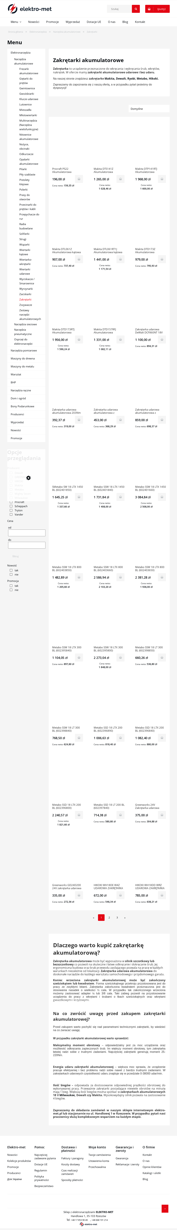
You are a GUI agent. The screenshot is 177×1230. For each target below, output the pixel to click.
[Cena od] (26, 533)
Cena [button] (10, 521)
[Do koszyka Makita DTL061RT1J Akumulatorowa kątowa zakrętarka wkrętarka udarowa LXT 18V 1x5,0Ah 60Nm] (120, 259)
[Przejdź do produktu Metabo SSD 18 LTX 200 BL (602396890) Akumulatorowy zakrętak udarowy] (109, 702)
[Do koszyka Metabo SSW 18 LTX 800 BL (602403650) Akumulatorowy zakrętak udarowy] (162, 577)
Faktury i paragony (72, 1158)
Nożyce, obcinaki (24, 146)
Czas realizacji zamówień (69, 1172)
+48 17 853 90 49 (79, 1220)
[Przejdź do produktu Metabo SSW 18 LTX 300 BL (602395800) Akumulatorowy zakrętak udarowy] (109, 622)
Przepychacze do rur (29, 216)
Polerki (23, 189)
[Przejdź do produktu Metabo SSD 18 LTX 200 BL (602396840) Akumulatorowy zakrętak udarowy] (150, 702)
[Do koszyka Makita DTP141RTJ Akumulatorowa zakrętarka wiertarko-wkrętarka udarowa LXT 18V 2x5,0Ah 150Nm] (162, 179)
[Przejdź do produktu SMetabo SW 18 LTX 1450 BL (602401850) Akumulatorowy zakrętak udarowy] (67, 462)
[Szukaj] (136, 9)
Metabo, (142, 78)
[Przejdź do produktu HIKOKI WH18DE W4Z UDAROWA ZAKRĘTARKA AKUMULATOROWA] (109, 860)
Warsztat (16, 374)
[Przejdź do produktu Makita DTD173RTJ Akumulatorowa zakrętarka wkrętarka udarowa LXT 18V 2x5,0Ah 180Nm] (67, 304)
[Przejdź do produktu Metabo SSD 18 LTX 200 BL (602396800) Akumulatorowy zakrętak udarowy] (67, 780)
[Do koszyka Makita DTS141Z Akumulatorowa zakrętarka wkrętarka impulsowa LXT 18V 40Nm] (120, 179)
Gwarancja (122, 1158)
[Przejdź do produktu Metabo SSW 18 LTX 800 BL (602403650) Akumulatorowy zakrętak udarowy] (150, 542)
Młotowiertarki (28, 115)
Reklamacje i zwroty (127, 1164)
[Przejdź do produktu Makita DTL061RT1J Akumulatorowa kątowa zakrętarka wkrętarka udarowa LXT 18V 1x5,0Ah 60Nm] (109, 224)
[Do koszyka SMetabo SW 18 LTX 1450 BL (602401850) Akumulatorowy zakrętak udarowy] (79, 497)
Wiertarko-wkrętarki (25, 262)
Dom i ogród (18, 398)
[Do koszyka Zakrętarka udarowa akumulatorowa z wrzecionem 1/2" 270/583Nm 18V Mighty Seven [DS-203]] (120, 420)
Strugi (22, 239)
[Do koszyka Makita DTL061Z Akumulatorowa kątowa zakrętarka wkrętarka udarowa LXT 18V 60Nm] (79, 259)
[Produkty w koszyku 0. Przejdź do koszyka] (157, 9)
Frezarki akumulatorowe (28, 71)
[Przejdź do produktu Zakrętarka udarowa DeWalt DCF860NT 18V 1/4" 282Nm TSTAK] (150, 304)
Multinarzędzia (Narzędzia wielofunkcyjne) (28, 125)
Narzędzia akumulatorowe (23, 61)
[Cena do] (26, 545)
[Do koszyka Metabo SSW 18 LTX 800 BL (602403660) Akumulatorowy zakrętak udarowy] (120, 577)
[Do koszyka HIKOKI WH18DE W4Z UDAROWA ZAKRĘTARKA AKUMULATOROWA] (120, 895)
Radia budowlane (26, 226)
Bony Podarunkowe (22, 406)
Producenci (17, 414)
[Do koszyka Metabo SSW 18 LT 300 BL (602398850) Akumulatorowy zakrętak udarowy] (162, 657)
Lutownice (25, 104)
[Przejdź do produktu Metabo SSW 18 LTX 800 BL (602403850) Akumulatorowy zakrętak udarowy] (67, 542)
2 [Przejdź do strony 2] (109, 917)
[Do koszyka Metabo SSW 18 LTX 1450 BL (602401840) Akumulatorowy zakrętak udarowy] (120, 497)
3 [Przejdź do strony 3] (117, 917)
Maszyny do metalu (22, 366)
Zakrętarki (25, 299)
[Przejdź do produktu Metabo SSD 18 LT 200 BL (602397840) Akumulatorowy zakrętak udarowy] (109, 780)
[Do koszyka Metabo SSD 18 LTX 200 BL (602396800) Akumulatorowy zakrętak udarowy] (79, 815)
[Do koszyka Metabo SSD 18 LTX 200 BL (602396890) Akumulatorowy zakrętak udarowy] (120, 738)
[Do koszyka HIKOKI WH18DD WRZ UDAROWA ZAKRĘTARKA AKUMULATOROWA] (162, 895)
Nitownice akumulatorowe (28, 137)
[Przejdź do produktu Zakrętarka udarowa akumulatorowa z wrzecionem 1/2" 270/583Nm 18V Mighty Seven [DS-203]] (109, 384)
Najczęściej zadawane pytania (45, 1156)
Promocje (16, 438)
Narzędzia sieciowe (25, 324)
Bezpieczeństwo (43, 1186)
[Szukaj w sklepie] (124, 9)
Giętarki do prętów (25, 81)
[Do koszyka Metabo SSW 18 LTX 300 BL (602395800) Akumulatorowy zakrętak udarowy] (120, 657)
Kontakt (147, 1154)
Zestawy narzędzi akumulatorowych (30, 314)
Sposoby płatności (72, 1180)
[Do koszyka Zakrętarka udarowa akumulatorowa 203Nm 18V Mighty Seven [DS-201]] (79, 420)
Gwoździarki (26, 93)
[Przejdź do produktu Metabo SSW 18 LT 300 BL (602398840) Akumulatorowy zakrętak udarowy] (67, 702)
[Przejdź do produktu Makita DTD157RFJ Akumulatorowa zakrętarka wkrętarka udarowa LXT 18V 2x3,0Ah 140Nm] (109, 304)
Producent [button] (13, 468)
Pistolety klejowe (24, 182)
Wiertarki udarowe (24, 271)
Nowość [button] (12, 565)
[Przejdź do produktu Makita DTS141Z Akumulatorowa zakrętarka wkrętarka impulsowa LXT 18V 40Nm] (109, 144)
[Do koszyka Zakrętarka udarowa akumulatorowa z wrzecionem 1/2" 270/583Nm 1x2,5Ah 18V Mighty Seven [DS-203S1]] (162, 420)
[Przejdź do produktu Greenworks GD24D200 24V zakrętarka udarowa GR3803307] (67, 860)
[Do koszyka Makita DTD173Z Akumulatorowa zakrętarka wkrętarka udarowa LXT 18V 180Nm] (162, 259)
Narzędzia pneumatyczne (23, 332)
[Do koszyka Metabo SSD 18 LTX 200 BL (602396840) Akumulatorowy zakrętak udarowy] (162, 738)
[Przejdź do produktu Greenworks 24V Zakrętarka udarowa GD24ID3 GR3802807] (150, 780)
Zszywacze (25, 305)
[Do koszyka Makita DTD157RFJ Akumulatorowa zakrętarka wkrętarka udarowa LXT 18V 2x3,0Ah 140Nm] (120, 339)
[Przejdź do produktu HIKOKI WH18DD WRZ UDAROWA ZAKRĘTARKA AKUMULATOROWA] (150, 860)
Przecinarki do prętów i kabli (27, 207)
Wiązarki (24, 244)
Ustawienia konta (98, 1161)
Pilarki (23, 169)
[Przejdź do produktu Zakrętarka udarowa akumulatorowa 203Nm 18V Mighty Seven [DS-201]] (67, 384)
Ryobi (131, 78)
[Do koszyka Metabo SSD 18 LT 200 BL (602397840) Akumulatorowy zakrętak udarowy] (120, 815)
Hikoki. (153, 78)
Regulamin (40, 1170)
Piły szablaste (27, 174)
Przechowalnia (97, 1167)
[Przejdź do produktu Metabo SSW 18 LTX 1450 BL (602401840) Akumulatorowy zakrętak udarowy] (109, 462)
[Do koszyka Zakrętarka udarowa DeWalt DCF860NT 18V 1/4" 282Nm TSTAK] (162, 339)
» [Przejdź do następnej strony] (124, 917)
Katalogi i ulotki (152, 1173)
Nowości (16, 430)
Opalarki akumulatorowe (28, 161)
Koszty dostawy (70, 1164)
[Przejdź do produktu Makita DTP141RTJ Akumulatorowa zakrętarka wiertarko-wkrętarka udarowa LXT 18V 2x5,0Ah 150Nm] (150, 144)
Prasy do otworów (24, 197)
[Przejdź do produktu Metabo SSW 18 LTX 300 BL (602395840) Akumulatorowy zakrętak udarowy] (67, 622)
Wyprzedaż (17, 422)
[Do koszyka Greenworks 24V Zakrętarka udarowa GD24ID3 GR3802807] (162, 815)
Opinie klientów (152, 1167)
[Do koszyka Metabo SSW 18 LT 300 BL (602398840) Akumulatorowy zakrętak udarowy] (79, 738)
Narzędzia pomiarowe (24, 350)
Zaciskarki (25, 294)
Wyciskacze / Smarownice (27, 281)
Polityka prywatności (41, 1178)
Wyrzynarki (26, 288)
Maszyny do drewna (23, 358)
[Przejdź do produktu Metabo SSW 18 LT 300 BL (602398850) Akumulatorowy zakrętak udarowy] (150, 622)
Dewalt (121, 78)
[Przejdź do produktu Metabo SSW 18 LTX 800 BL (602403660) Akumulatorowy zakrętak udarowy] (109, 542)
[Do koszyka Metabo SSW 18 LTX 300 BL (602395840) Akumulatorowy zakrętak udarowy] (79, 657)
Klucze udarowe (28, 99)
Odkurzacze (26, 154)
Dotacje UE (40, 1164)
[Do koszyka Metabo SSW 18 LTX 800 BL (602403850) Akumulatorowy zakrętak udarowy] (79, 577)
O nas (146, 1161)
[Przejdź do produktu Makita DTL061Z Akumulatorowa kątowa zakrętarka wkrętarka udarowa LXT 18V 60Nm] (67, 224)
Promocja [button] (13, 581)
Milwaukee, (67, 1095)
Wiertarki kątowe (24, 252)
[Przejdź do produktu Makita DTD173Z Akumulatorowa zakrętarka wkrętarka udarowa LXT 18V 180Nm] (150, 224)
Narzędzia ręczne (21, 390)
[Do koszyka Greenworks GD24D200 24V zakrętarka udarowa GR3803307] (79, 895)
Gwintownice (27, 88)
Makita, (110, 78)
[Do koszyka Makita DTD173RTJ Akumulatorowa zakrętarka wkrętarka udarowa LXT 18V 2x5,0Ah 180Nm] (79, 339)
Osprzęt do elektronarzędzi (23, 341)
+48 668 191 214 (100, 1220)
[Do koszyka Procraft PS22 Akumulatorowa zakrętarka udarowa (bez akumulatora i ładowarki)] (79, 179)
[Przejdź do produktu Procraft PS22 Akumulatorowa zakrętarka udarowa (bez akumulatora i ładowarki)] (67, 144)
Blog (145, 1179)
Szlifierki (24, 233)
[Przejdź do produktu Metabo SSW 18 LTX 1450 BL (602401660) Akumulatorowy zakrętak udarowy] (150, 462)
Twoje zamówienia (99, 1154)
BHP (13, 382)
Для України (14, 1179)
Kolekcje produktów (19, 1161)
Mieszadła (25, 109)
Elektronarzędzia (20, 52)
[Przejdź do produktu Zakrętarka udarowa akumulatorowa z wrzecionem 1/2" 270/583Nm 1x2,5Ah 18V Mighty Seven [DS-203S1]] (150, 384)
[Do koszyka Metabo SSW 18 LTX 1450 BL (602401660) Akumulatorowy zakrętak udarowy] (162, 497)
